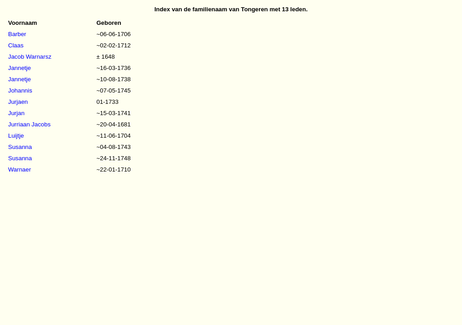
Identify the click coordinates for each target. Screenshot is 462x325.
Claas (15, 45)
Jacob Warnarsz (29, 56)
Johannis (20, 90)
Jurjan (16, 113)
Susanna (20, 147)
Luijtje (16, 135)
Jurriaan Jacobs (29, 124)
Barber (17, 34)
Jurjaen (18, 101)
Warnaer (19, 169)
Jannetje (19, 68)
